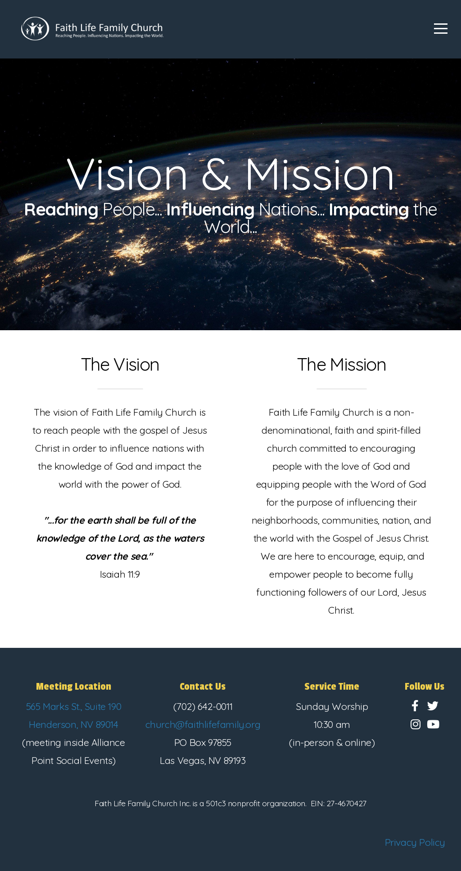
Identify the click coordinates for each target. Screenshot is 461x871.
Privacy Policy (415, 842)
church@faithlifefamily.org (203, 724)
